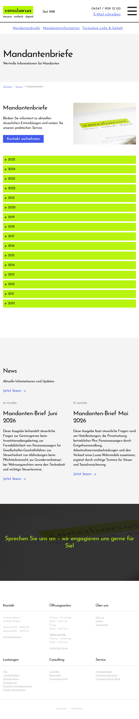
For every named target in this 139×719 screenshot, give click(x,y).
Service (19, 87)
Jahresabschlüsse (11, 679)
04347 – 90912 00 (20, 627)
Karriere (99, 621)
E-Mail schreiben (107, 14)
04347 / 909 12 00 (106, 8)
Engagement (102, 625)
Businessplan (55, 676)
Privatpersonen (10, 683)
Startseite (7, 87)
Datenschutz (77, 709)
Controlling (54, 672)
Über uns (100, 618)
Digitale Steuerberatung (14, 690)
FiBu (5, 672)
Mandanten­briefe (24, 28)
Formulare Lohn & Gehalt (102, 28)
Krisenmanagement (58, 679)
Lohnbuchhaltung (11, 676)
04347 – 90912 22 (20, 631)
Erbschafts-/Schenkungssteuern (18, 687)
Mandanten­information (60, 28)
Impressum (61, 709)
